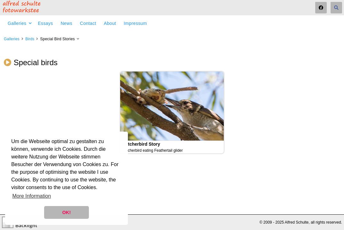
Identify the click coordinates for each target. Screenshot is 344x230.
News (66, 23)
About (110, 23)
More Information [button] (31, 196)
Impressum (135, 23)
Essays (45, 23)
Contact (88, 23)
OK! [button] (66, 212)
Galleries (17, 23)
